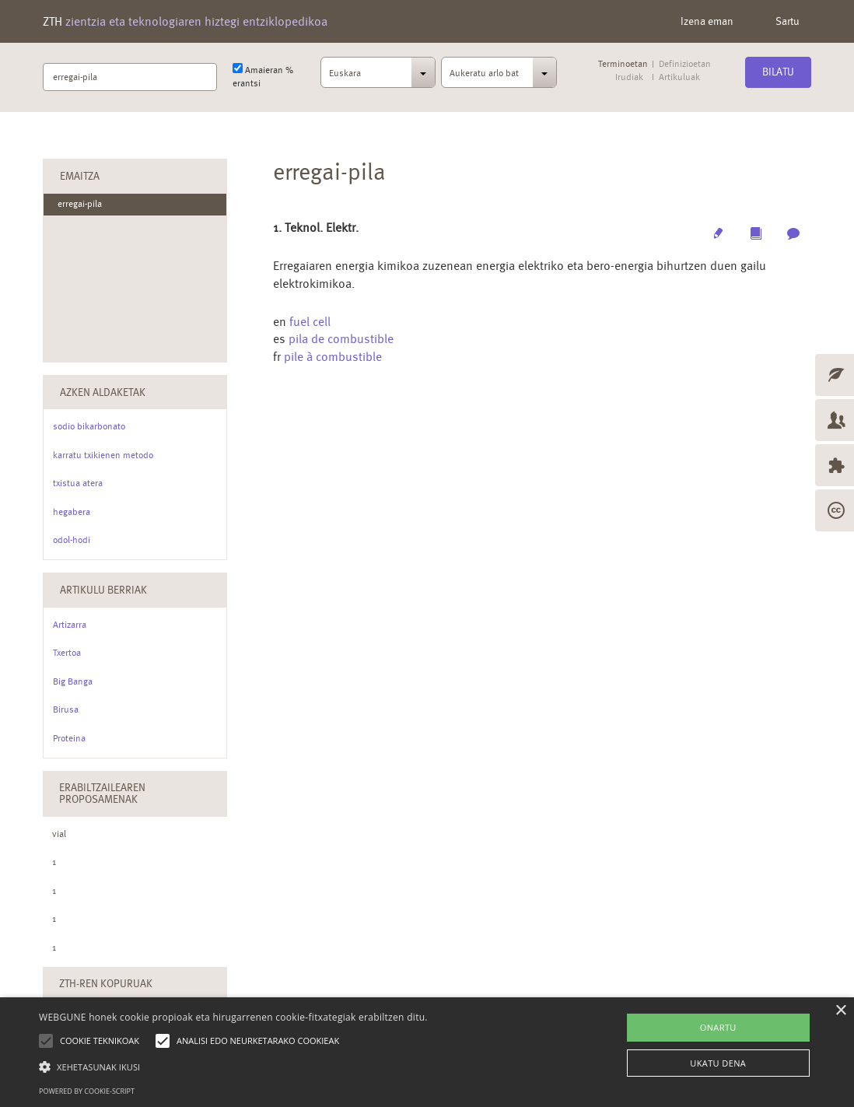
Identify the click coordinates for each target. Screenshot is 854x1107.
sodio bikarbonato (89, 426)
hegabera (71, 511)
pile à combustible (333, 356)
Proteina (69, 738)
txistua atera (78, 483)
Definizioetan (685, 64)
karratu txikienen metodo (103, 455)
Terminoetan (623, 64)
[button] (233, 1066)
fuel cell (310, 321)
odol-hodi (71, 539)
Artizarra (69, 624)
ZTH (185, 21)
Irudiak (629, 77)
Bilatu (778, 71)
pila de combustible (341, 338)
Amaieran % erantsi (263, 76)
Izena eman (707, 21)
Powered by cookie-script (87, 1091)
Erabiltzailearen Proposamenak (102, 793)
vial (59, 833)
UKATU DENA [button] (718, 1063)
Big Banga (73, 681)
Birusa (66, 709)
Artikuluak (679, 77)
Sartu (787, 21)
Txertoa (67, 652)
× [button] (840, 1011)
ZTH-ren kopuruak (105, 983)
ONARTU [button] (718, 1027)
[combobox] (378, 77)
